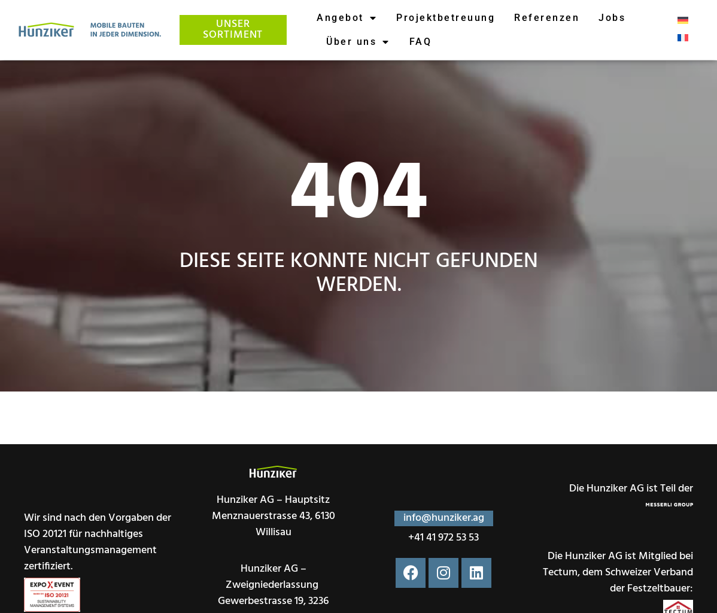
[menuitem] (683, 21)
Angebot (347, 18)
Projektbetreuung (445, 17)
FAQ (420, 41)
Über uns (358, 42)
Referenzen (546, 17)
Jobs (611, 17)
